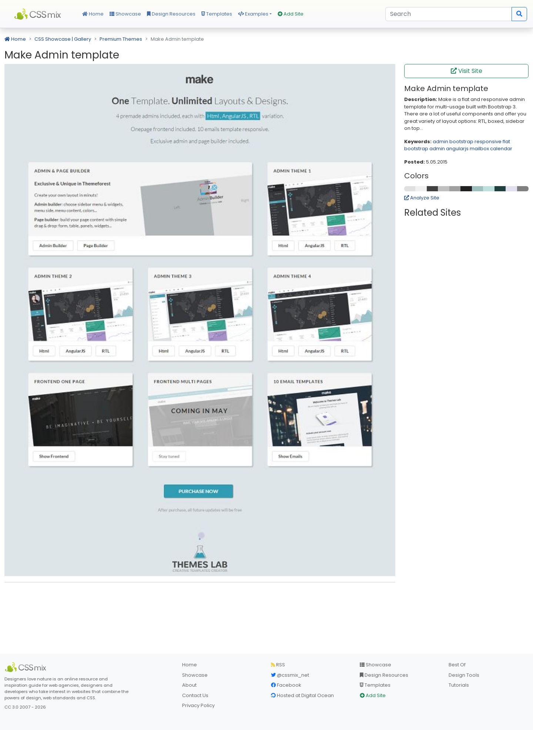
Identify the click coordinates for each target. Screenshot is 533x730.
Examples (253, 13)
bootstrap (461, 141)
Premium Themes (121, 39)
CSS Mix (38, 14)
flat (506, 141)
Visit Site (466, 71)
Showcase (125, 13)
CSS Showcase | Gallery (62, 39)
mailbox (479, 148)
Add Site (291, 13)
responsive (488, 141)
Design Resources (171, 13)
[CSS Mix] (26, 667)
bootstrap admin (424, 148)
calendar (501, 148)
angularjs (457, 148)
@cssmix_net (290, 675)
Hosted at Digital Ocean (302, 695)
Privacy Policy (198, 705)
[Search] (448, 14)
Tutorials (459, 685)
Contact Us (195, 695)
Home (93, 13)
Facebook (286, 685)
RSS (278, 664)
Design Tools (464, 675)
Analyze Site (421, 197)
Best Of (457, 664)
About (189, 685)
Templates (216, 13)
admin (440, 141)
